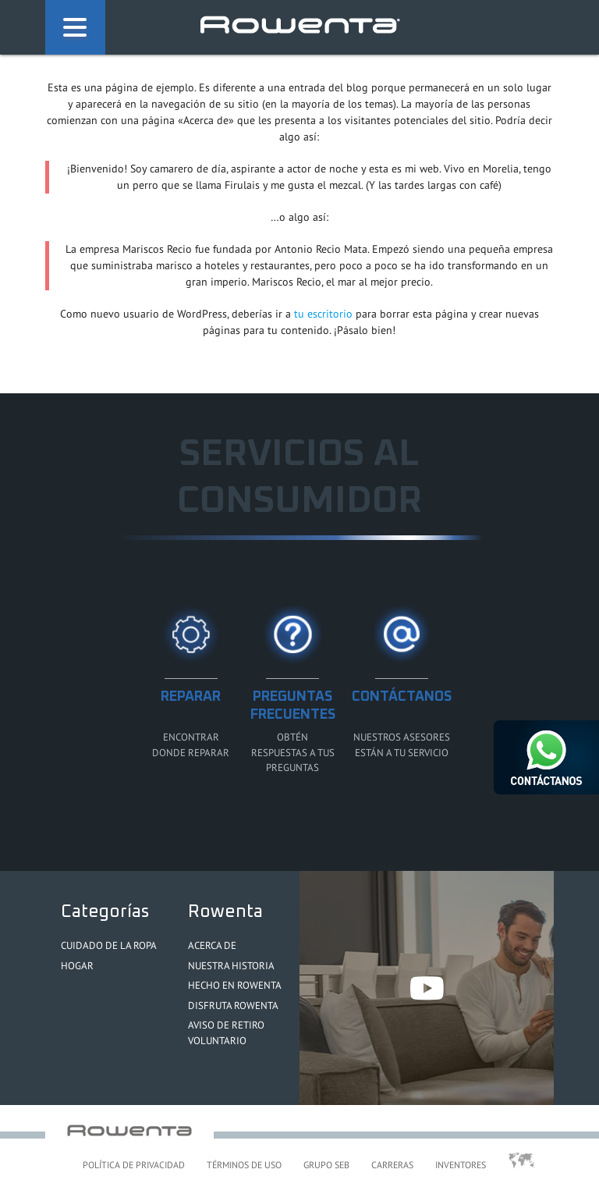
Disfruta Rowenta (233, 1005)
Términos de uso (244, 1165)
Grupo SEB (326, 1165)
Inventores (460, 1165)
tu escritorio (323, 314)
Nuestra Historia (231, 965)
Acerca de (212, 945)
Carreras (392, 1165)
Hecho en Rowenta (235, 985)
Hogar (77, 965)
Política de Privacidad (134, 1165)
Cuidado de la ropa (109, 945)
